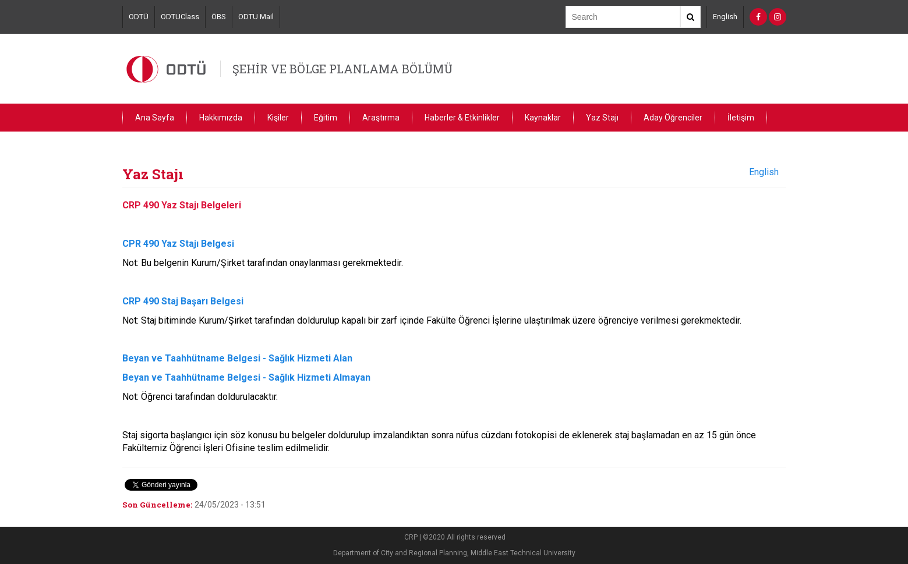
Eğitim (325, 117)
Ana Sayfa (154, 117)
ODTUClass (180, 16)
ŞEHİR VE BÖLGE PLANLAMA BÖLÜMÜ (342, 68)
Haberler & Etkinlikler (462, 117)
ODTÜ (139, 16)
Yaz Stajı (602, 117)
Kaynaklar (543, 117)
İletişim (740, 117)
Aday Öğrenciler (673, 117)
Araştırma (381, 117)
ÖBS (218, 16)
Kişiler (278, 117)
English (725, 16)
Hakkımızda (220, 117)
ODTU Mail (256, 16)
